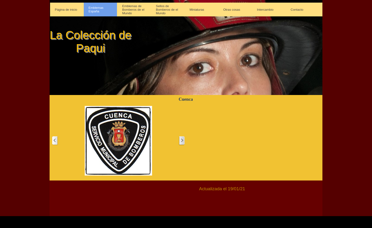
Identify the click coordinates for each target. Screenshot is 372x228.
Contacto (297, 9)
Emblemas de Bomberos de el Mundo (133, 9)
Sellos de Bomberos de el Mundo (167, 9)
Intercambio (265, 9)
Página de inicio (66, 9)
